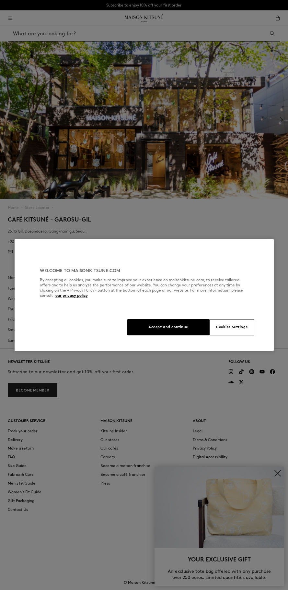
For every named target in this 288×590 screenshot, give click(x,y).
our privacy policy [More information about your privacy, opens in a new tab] (71, 295)
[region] (144, 295)
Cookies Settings (232, 327)
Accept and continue (168, 327)
